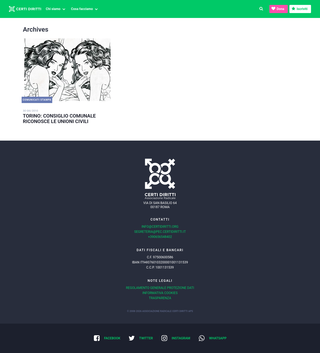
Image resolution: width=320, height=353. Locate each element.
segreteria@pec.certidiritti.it (160, 232)
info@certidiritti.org (159, 227)
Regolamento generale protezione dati (160, 288)
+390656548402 (160, 237)
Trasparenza (160, 298)
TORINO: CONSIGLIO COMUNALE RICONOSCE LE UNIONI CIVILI (59, 118)
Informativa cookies (160, 293)
